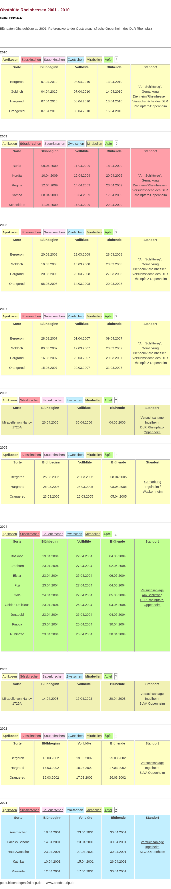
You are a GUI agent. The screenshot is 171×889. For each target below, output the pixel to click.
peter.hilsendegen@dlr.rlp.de (21, 883)
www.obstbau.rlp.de (60, 883)
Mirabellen (94, 59)
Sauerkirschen (54, 59)
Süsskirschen (31, 59)
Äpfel (108, 59)
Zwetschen (76, 59)
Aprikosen (9, 143)
